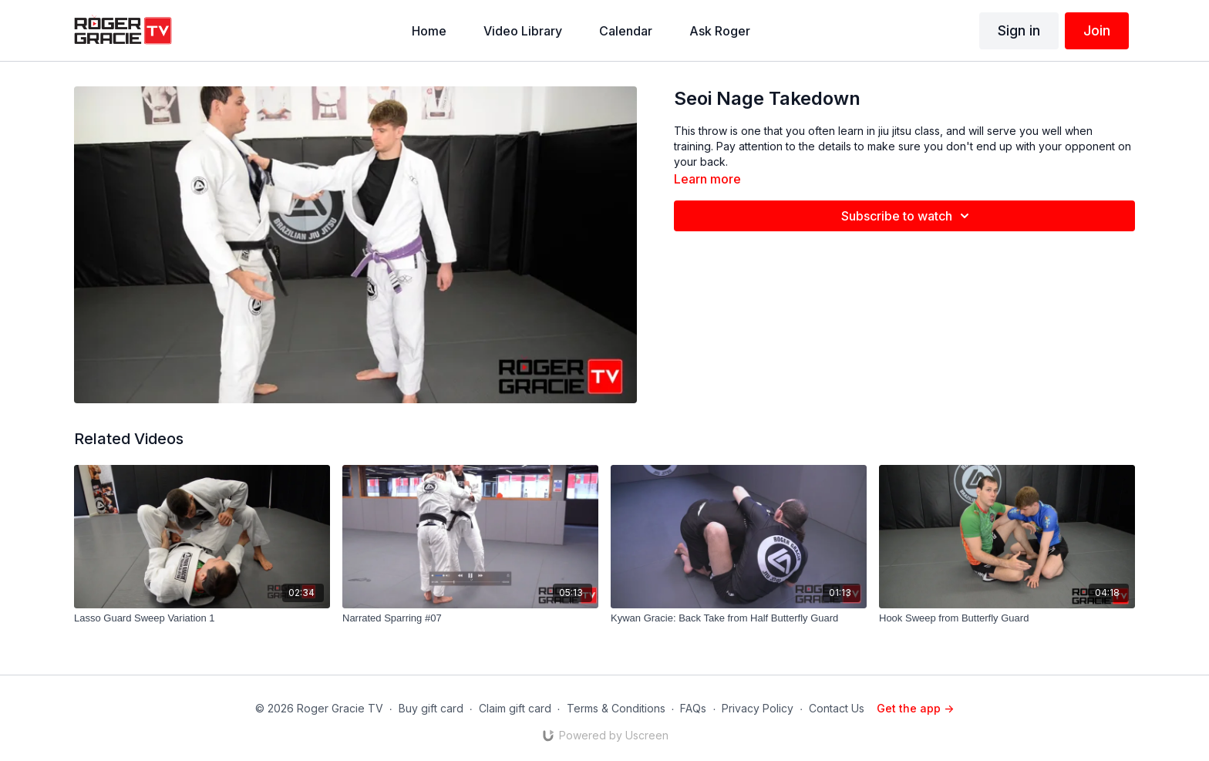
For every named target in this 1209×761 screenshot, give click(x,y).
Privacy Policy (757, 708)
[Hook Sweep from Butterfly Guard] (1007, 618)
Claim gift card (515, 708)
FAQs (693, 708)
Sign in (1019, 30)
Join (1096, 30)
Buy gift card (431, 708)
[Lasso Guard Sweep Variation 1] (202, 618)
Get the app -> (915, 708)
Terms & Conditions (616, 708)
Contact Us (836, 708)
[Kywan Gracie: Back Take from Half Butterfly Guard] (739, 618)
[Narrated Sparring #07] (470, 618)
